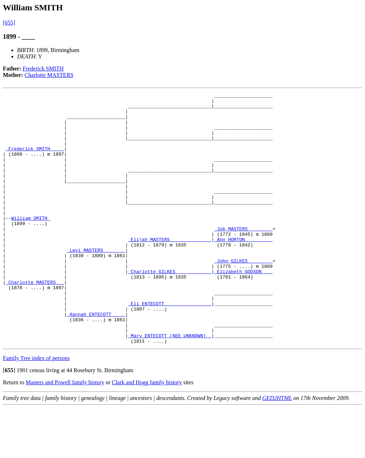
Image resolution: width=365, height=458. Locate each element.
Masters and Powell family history (65, 433)
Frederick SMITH (43, 69)
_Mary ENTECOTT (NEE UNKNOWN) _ (169, 384)
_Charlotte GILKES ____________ (169, 308)
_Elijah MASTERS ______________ (169, 269)
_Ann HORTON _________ (243, 269)
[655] (9, 23)
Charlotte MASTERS (49, 75)
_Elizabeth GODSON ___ (243, 308)
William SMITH (30, 243)
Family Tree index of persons (36, 408)
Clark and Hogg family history (147, 433)
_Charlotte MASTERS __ (35, 320)
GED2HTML (277, 448)
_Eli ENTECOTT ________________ (169, 346)
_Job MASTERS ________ (243, 256)
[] (9, 420)
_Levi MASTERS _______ (96, 282)
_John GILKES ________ (243, 295)
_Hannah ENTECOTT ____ (96, 359)
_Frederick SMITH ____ (35, 160)
